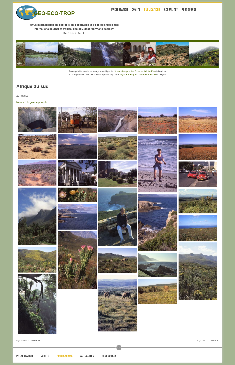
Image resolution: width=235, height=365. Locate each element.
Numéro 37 (214, 340)
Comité (136, 9)
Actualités (171, 9)
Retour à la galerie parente (31, 102)
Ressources (189, 9)
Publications (152, 9)
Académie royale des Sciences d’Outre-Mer (135, 71)
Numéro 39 (35, 340)
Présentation (119, 9)
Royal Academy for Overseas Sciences (138, 74)
